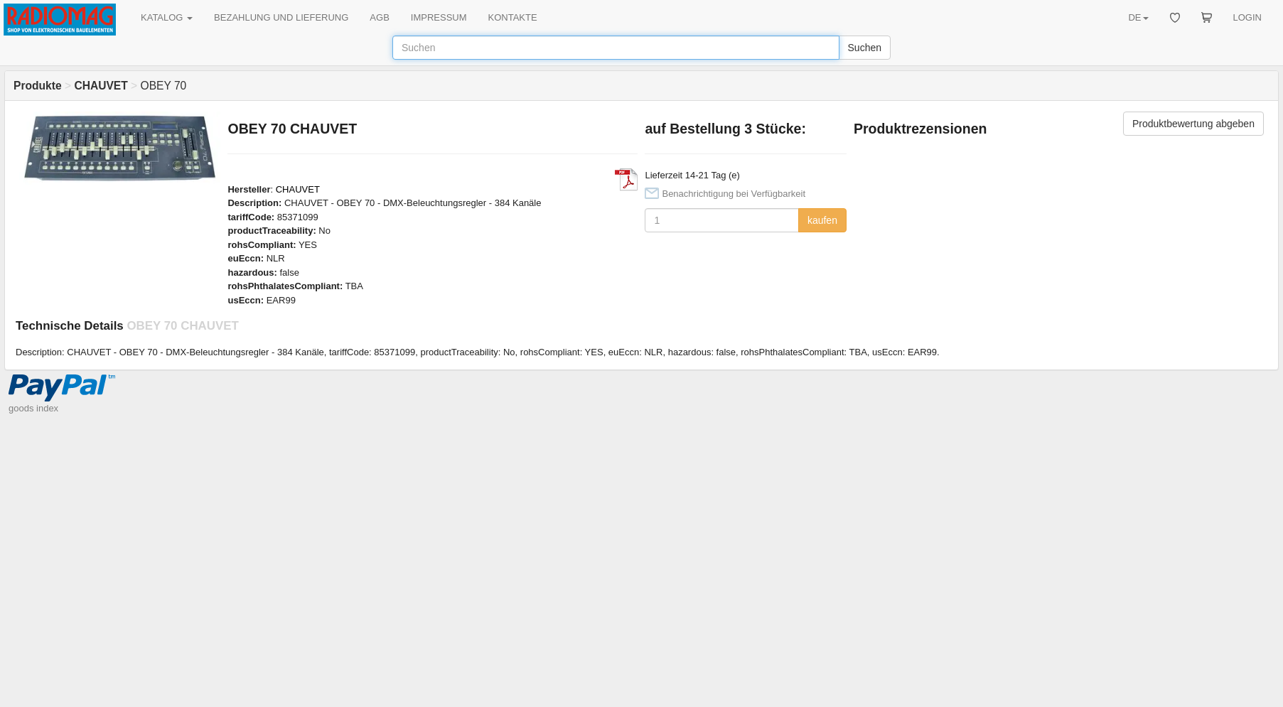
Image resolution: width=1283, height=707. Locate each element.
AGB (379, 17)
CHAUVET (298, 189)
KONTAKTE (512, 17)
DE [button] (1138, 17)
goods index (33, 408)
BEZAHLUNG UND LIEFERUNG (281, 17)
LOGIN (1247, 17)
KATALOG (167, 17)
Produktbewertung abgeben (1193, 123)
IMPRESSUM (439, 17)
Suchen (864, 47)
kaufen (822, 220)
